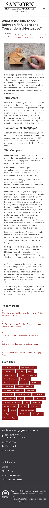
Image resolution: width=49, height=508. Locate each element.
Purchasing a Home (19, 36)
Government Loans (34, 36)
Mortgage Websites (19, 499)
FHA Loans (26, 36)
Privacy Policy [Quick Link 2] (7, 471)
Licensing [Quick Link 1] (5, 467)
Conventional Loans (44, 36)
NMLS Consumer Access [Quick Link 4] (12, 480)
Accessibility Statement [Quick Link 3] (11, 475)
